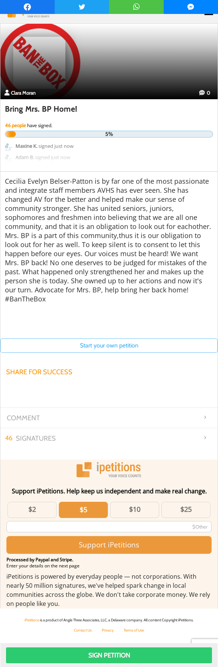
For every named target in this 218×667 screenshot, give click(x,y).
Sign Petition (109, 655)
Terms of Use (134, 630)
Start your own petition (109, 345)
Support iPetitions (109, 544)
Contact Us (83, 630)
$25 (186, 509)
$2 (32, 509)
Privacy (108, 630)
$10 (134, 509)
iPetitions (32, 620)
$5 (83, 509)
